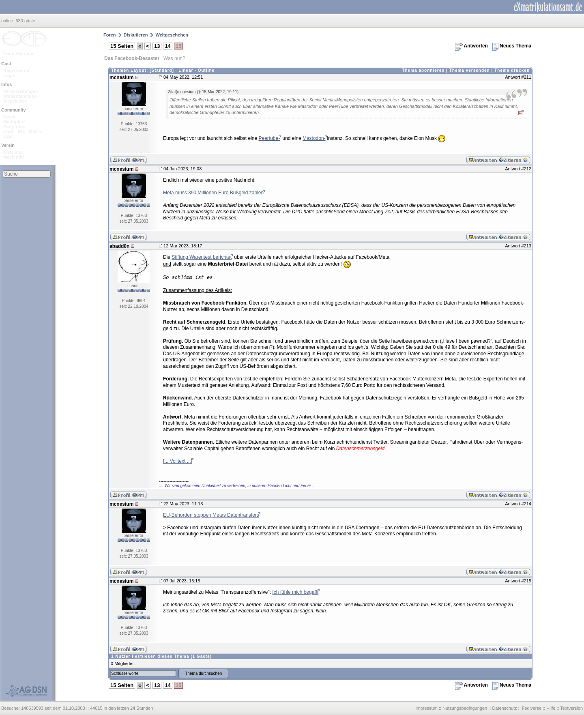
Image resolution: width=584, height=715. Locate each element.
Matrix (35, 131)
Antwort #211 (518, 77)
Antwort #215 (518, 580)
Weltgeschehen (171, 34)
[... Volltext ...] (177, 461)
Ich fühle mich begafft (295, 592)
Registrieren (16, 70)
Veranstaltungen (20, 91)
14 (167, 46)
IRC (22, 131)
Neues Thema (511, 46)
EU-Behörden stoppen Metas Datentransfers (211, 515)
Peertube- (269, 138)
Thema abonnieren (423, 70)
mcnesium (121, 77)
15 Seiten (121, 46)
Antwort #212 (518, 168)
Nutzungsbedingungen (464, 708)
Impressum (426, 708)
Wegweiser (14, 101)
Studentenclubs (20, 96)
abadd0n (119, 246)
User (8, 136)
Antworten (471, 46)
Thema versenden (469, 70)
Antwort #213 (518, 245)
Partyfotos (14, 126)
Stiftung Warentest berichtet (202, 257)
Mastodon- (314, 138)
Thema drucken (512, 70)
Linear (185, 70)
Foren (9, 116)
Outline (206, 70)
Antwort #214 (518, 503)
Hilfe (550, 708)
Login (9, 75)
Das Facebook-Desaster (131, 58)
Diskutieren (136, 34)
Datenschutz (504, 708)
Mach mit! (13, 157)
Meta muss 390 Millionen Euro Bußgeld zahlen (213, 192)
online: (8, 20)
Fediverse (531, 708)
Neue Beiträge (18, 53)
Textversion (571, 708)
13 (157, 46)
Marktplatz (14, 121)
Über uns (13, 152)
